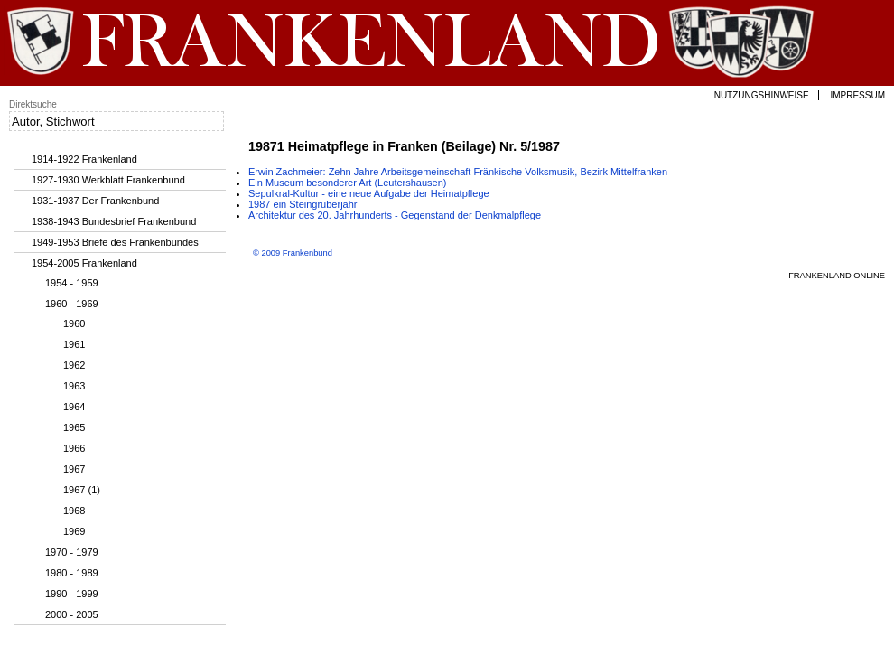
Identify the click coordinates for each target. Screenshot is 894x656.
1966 (74, 448)
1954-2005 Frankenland (84, 263)
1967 (74, 469)
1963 (74, 385)
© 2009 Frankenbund (292, 253)
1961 (74, 344)
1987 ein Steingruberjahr (302, 204)
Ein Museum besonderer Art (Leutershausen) (347, 182)
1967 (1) (81, 489)
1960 (74, 323)
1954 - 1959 (71, 282)
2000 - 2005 (71, 614)
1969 (74, 531)
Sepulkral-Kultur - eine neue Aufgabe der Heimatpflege (368, 193)
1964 (74, 406)
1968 (74, 510)
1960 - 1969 (71, 303)
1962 (74, 365)
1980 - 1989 (71, 572)
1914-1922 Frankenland (84, 159)
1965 (74, 427)
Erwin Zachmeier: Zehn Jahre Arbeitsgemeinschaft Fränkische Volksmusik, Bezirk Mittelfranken (457, 171)
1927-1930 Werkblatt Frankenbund (108, 179)
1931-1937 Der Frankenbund (95, 200)
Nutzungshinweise (761, 95)
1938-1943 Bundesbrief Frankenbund (114, 221)
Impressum (857, 95)
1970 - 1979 (71, 552)
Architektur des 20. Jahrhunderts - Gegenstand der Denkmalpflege (394, 215)
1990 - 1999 (71, 593)
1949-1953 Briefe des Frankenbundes (115, 242)
